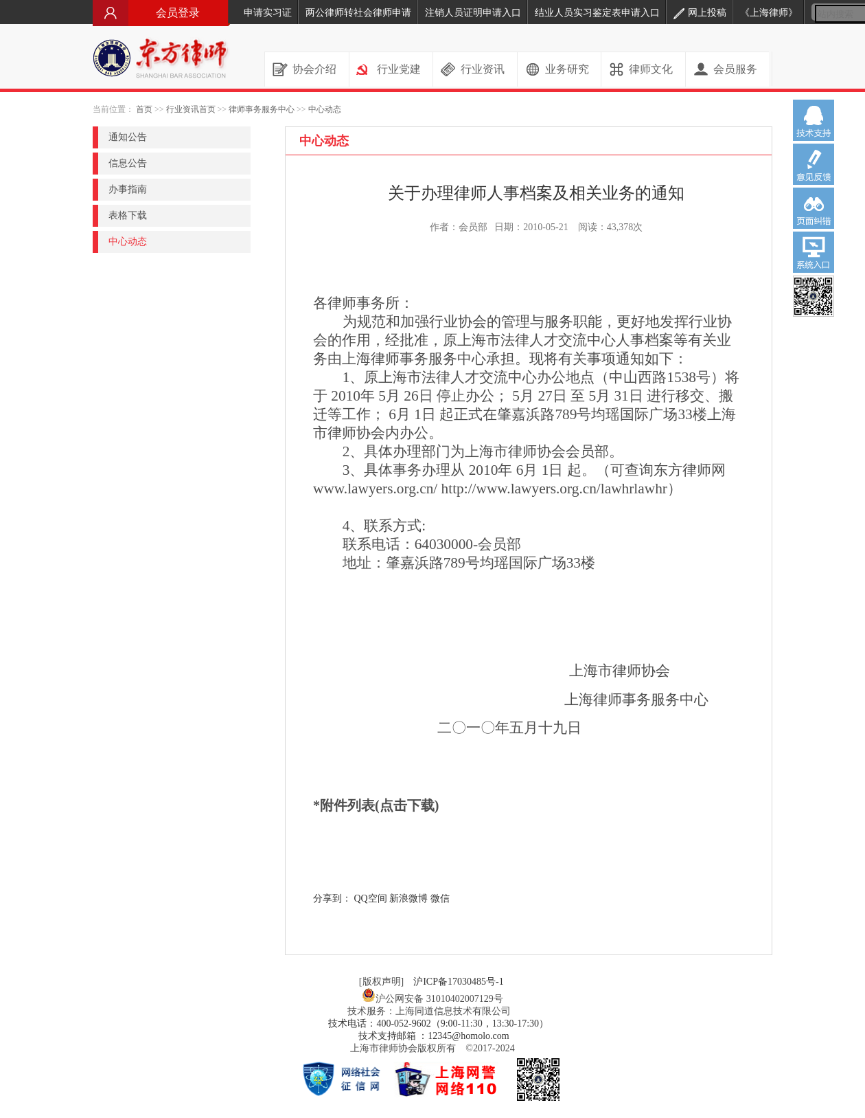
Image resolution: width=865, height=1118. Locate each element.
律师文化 (651, 69)
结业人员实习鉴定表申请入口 (597, 13)
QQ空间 (370, 898)
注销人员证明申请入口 (473, 13)
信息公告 (127, 163)
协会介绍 (314, 69)
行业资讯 (483, 69)
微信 (440, 898)
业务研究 (567, 69)
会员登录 (161, 13)
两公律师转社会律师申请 (358, 13)
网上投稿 (699, 13)
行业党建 (399, 69)
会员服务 (735, 69)
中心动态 (324, 109)
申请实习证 (268, 13)
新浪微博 (408, 898)
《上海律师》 (769, 13)
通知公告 (127, 137)
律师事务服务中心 (262, 109)
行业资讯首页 (191, 109)
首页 (144, 109)
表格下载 (127, 215)
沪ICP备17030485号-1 (458, 981)
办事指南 (127, 189)
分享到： (332, 898)
